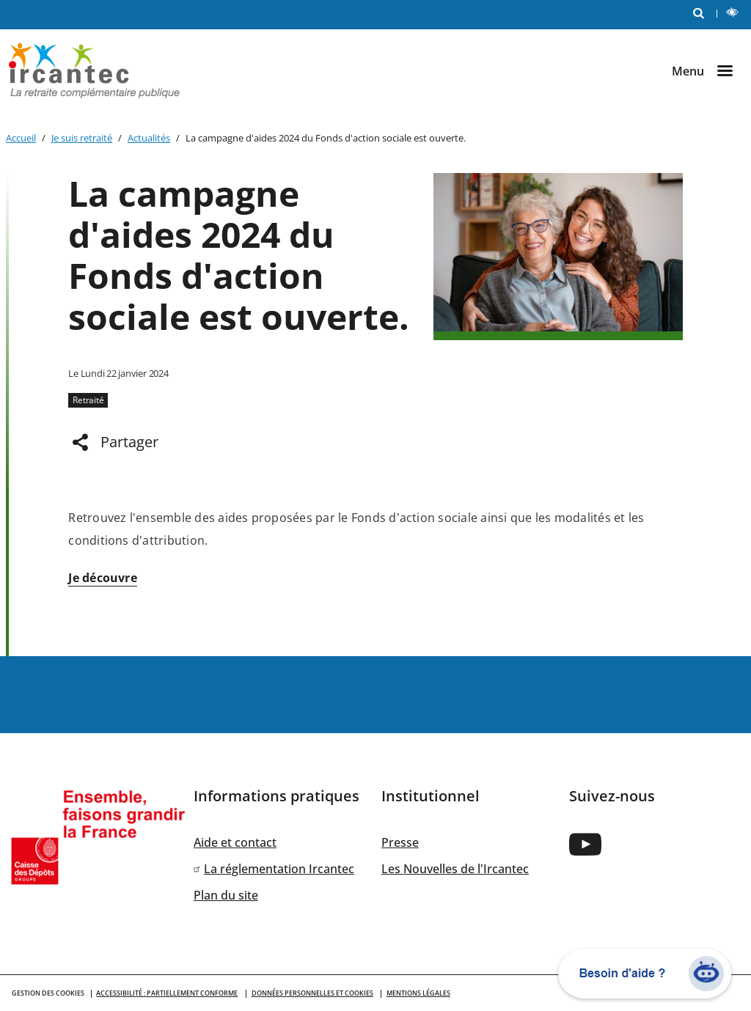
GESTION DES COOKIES (48, 993)
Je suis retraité (81, 138)
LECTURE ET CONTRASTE (735, 14)
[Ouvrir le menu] (708, 71)
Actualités (149, 138)
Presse (400, 842)
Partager (129, 442)
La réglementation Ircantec (279, 869)
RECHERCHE (702, 12)
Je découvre (102, 578)
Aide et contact (235, 842)
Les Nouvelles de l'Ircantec (455, 869)
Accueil (21, 138)
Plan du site (226, 895)
